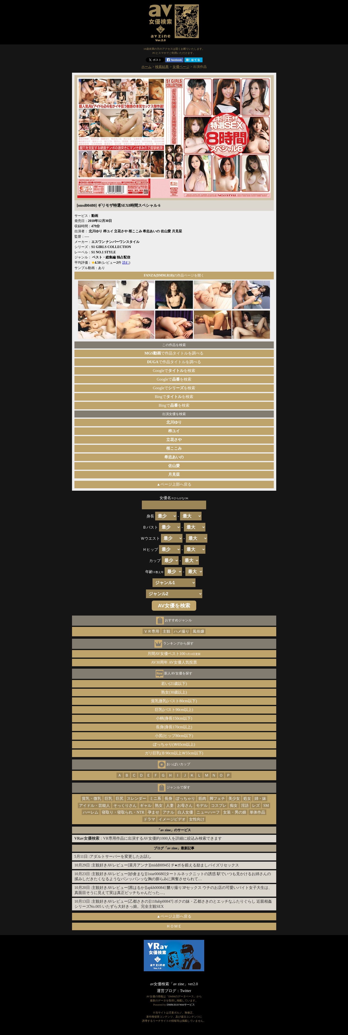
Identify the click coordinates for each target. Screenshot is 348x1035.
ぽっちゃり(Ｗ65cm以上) (174, 744)
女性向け (196, 819)
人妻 (170, 805)
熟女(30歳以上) (174, 692)
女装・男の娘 (234, 812)
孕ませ (153, 812)
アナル (168, 812)
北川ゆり (174, 422)
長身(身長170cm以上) (174, 727)
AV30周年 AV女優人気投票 (174, 662)
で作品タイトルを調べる (174, 353)
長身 (168, 798)
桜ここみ (174, 448)
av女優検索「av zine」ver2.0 (174, 984)
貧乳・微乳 (91, 798)
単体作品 (257, 812)
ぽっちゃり (185, 798)
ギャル (146, 805)
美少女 (234, 798)
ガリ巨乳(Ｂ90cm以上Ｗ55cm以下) (174, 753)
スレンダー (136, 798)
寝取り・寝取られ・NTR (123, 812)
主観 (166, 631)
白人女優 (185, 812)
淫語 (245, 805)
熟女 (159, 805)
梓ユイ (174, 431)
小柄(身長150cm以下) (174, 718)
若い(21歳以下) (174, 683)
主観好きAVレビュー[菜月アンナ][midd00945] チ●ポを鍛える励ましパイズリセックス (165, 865)
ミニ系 (155, 798)
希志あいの (174, 457)
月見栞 (174, 474)
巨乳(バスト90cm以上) (174, 710)
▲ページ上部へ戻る (174, 484)
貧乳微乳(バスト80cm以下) (174, 701)
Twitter (185, 991)
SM (266, 805)
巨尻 (119, 798)
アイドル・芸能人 (94, 805)
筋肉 (202, 798)
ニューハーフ (208, 812)
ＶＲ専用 (151, 631)
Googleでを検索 (174, 371)
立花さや (174, 440)
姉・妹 (260, 798)
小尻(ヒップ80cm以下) (174, 736)
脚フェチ (217, 798)
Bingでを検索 (174, 397)
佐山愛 (174, 466)
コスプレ (218, 805)
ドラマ (149, 819)
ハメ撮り (181, 631)
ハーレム (90, 812)
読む (125, 262)
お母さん (185, 805)
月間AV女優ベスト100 (174, 654)
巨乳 (108, 798)
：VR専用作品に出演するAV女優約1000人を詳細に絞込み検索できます (148, 838)
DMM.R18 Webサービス (181, 1004)
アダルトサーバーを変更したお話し (121, 856)
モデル (202, 805)
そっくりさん (125, 805)
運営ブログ (166, 991)
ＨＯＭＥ (174, 926)
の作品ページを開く (174, 275)
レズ (256, 805)
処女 (247, 798)
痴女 (234, 805)
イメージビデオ (172, 819)
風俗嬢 (198, 631)
